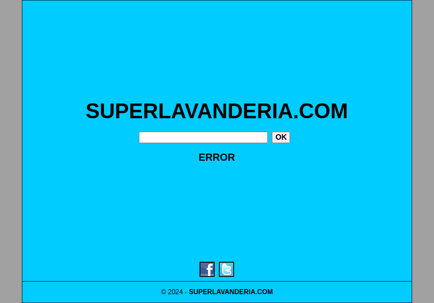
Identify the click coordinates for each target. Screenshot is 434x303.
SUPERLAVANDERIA (222, 291)
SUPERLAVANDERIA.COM (216, 111)
